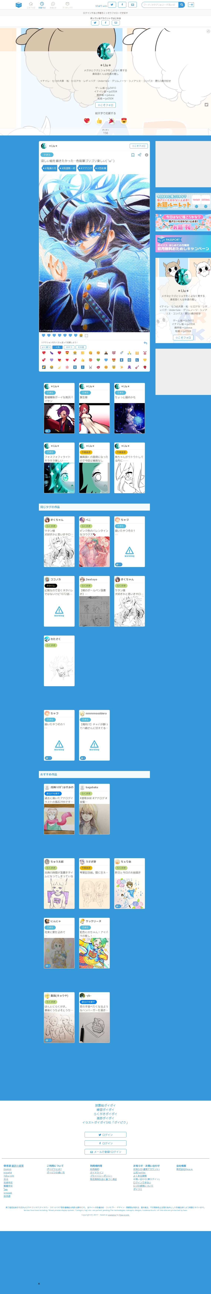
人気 (58, 347)
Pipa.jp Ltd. (124, 1214)
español (8, 1172)
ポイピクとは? (54, 1169)
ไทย (6, 1189)
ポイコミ (137, 1189)
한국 (6, 1179)
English (7, 1169)
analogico (112, 1214)
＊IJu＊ (105, 65)
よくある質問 (140, 1175)
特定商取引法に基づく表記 (103, 1179)
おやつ (69, 347)
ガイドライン (96, 1172)
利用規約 (94, 1169)
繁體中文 (8, 1185)
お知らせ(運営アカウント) (146, 1169)
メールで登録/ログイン (105, 1151)
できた (47, 154)
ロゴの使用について (143, 1185)
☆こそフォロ (105, 105)
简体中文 (8, 1182)
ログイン (105, 1134)
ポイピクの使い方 (56, 1172)
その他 (81, 347)
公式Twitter (139, 1172)
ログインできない (142, 1182)
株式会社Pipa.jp (184, 1169)
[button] (39, 1284)
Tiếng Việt (9, 1175)
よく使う (46, 347)
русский (8, 1192)
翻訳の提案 (18, 1165)
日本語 (7, 1196)
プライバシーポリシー (101, 1175)
